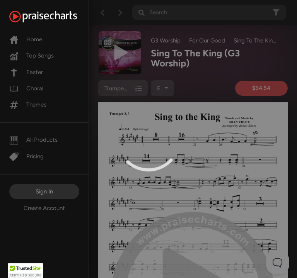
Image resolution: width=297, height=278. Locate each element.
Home (25, 39)
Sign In (44, 191)
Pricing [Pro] (26, 156)
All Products (33, 139)
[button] (25, 270)
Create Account (44, 208)
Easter (26, 72)
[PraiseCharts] (52, 16)
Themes (27, 104)
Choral (26, 88)
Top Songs (31, 55)
